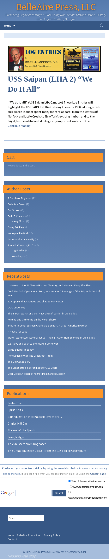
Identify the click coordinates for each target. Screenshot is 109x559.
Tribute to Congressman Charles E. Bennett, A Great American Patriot (47, 325)
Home (11, 532)
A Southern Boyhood (20, 198)
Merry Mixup (19, 221)
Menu (7, 25)
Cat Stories (14, 210)
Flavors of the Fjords (21, 430)
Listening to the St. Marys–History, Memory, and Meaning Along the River (50, 285)
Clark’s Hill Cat (17, 423)
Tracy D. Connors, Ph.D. (21, 245)
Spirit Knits (15, 410)
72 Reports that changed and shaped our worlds (36, 301)
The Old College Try (19, 361)
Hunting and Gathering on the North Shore (32, 319)
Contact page (98, 473)
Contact (12, 536)
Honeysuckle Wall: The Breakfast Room (30, 355)
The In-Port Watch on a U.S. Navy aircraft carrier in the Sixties (42, 313)
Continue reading (21, 126)
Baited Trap (15, 403)
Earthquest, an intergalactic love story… (35, 417)
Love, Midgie (16, 437)
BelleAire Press (17, 204)
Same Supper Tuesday (21, 349)
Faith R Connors (17, 216)
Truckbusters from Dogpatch (27, 444)
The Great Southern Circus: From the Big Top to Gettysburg (47, 451)
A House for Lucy (17, 331)
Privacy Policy (52, 532)
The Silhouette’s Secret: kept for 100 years (33, 367)
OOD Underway (16, 307)
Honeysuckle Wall (18, 233)
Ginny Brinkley (16, 227)
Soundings (18, 256)
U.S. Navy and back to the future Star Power (33, 343)
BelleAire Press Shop (29, 532)
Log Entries (18, 250)
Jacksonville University (21, 239)
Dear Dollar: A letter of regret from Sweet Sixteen (36, 373)
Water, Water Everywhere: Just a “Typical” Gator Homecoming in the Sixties (51, 337)
